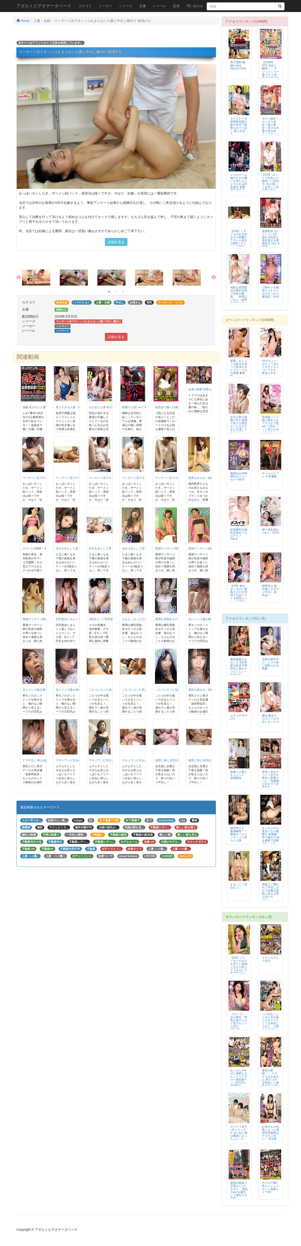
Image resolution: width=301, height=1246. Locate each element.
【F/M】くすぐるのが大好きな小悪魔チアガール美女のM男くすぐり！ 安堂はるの (238, 240)
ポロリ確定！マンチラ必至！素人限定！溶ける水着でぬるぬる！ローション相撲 (270, 128)
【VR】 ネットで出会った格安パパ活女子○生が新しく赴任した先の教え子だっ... (270, 184)
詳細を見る (116, 242)
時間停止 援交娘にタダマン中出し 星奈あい (270, 590)
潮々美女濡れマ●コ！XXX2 (270, 531)
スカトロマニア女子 (270, 959)
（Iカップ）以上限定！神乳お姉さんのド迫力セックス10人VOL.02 (238, 1021)
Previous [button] (18, 277)
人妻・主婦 (42, 21)
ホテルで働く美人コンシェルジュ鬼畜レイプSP (270, 1187)
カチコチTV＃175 (239, 717)
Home (22, 21)
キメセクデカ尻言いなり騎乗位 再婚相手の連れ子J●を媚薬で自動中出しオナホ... (270, 837)
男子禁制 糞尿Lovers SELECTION (238, 65)
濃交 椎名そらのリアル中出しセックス (270, 718)
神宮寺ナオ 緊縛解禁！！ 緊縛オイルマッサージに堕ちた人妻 (238, 834)
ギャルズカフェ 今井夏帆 (270, 475)
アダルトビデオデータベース (43, 6)
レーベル (159, 6)
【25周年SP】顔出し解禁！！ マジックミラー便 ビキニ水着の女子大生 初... (270, 72)
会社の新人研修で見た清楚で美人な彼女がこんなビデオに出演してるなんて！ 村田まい (238, 426)
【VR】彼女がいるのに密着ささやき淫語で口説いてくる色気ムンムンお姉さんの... (238, 595)
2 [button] (116, 291)
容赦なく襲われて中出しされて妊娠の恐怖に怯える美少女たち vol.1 (270, 892)
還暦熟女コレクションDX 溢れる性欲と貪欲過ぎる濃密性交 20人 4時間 (270, 239)
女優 (142, 6)
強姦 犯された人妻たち (37, 407)
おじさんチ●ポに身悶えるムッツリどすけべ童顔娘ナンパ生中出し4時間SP (238, 1078)
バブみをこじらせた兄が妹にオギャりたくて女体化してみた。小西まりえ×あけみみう (270, 1023)
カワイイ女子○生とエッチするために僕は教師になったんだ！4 (238, 1133)
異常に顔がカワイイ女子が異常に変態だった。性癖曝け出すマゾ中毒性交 (270, 779)
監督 (176, 6)
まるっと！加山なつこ (238, 886)
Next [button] (213, 277)
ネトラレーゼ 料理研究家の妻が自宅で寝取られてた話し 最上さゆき (238, 126)
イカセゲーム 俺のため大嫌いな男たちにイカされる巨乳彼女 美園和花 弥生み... (238, 182)
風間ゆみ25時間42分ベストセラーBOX (238, 476)
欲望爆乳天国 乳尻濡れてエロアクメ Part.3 (238, 534)
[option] (41, 277)
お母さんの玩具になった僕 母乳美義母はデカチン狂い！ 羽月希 (270, 1133)
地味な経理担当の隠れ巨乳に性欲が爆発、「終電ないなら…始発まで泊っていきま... (238, 297)
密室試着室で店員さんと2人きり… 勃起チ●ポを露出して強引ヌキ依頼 (239, 1190)
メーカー (105, 6)
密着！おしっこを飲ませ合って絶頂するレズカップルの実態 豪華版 (238, 368)
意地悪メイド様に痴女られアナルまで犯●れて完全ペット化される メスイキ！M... (270, 426)
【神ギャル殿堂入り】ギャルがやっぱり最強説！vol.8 (270, 292)
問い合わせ (195, 6)
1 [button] (109, 291)
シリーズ (125, 6)
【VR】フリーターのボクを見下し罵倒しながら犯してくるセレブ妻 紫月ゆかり (238, 967)
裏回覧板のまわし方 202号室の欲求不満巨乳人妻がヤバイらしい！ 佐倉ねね (238, 667)
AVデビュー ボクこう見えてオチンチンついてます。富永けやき (270, 367)
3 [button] (123, 291)
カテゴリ (85, 6)
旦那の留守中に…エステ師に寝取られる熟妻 (270, 664)
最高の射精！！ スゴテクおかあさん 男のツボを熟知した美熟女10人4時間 (270, 1080)
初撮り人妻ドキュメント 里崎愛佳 (238, 775)
